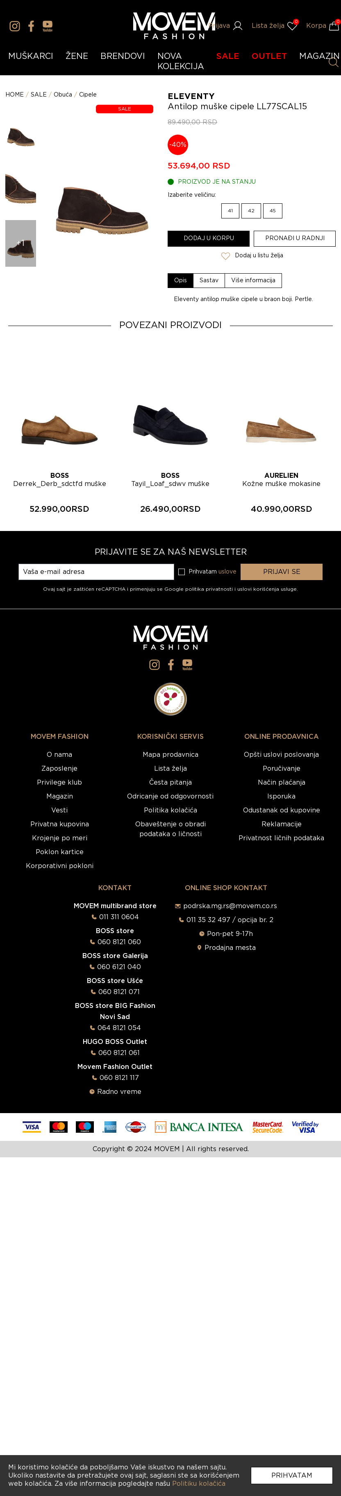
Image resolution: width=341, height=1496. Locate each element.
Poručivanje (281, 768)
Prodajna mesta (230, 948)
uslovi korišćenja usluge (267, 589)
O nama (59, 754)
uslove (227, 572)
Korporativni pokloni (59, 866)
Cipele (88, 95)
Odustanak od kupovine (281, 810)
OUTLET (269, 56)
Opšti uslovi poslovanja (281, 754)
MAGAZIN (319, 56)
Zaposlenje (59, 768)
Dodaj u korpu (209, 238)
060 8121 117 (119, 1078)
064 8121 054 (119, 1028)
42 (251, 210)
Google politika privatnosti (199, 589)
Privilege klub (59, 782)
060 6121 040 (119, 967)
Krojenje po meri (59, 838)
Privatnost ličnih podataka (281, 838)
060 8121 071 (119, 992)
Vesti (59, 810)
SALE (227, 56)
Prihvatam (291, 1475)
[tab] (180, 281)
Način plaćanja (281, 782)
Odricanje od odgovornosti (170, 796)
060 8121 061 (119, 1053)
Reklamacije (281, 824)
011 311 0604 (119, 917)
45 (273, 210)
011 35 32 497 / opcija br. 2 (229, 920)
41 (230, 210)
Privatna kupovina (59, 824)
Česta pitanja (170, 782)
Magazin (59, 796)
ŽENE (77, 56)
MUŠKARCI (30, 56)
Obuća (63, 95)
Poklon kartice (60, 852)
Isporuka (281, 796)
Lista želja (170, 768)
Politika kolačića (170, 810)
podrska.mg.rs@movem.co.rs (230, 906)
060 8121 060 (119, 942)
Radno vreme (119, 1092)
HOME (14, 95)
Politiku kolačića (198, 1483)
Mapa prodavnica (170, 754)
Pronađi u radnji (295, 238)
